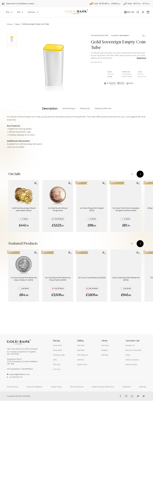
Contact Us (130, 345)
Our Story (105, 345)
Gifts (55, 360)
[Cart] (129, 12)
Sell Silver (81, 350)
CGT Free (57, 369)
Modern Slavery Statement (103, 387)
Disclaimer (126, 387)
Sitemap (104, 355)
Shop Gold (57, 345)
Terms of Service (76, 387)
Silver (130, 3)
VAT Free (56, 364)
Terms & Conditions (34, 387)
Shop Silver (57, 350)
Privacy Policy (12, 387)
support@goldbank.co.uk (18, 374)
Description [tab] (49, 108)
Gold (96, 3)
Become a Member (133, 350)
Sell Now (80, 360)
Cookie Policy (56, 387)
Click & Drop (82, 364)
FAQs (127, 355)
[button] (36, 182)
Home (9, 24)
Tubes (17, 24)
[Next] (140, 174)
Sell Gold (80, 345)
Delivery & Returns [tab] (103, 108)
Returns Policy (131, 364)
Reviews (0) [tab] (85, 108)
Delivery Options (132, 360)
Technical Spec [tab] (68, 108)
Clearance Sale (59, 355)
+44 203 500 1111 (15, 377)
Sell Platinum (82, 355)
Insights (104, 350)
